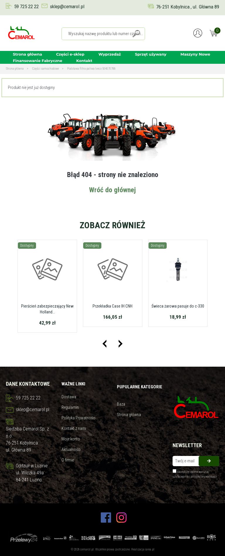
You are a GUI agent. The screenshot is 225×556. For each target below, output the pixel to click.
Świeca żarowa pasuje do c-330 (177, 306)
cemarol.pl (87, 549)
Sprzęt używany (150, 54)
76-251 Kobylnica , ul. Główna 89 (187, 7)
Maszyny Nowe (195, 54)
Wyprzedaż (109, 54)
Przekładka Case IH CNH (112, 306)
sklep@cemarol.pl (67, 6)
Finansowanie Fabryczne (37, 60)
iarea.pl (149, 549)
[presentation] (104, 343)
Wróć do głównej (112, 190)
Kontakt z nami (74, 428)
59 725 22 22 (26, 6)
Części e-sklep (70, 54)
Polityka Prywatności (79, 418)
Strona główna (27, 54)
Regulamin (70, 407)
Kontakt (84, 60)
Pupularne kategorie (139, 386)
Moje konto (71, 439)
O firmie (68, 460)
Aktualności (71, 449)
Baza (121, 404)
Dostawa (69, 396)
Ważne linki (73, 384)
